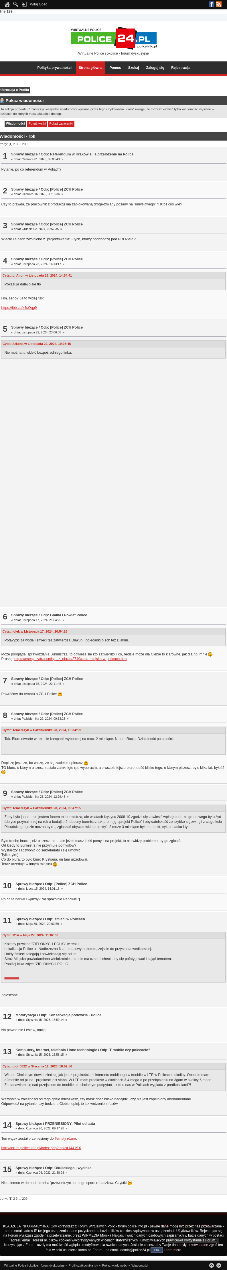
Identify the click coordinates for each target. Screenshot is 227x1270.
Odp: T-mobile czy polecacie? (125, 1050)
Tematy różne (65, 1139)
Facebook (211, 4)
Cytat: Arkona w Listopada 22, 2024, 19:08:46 (37, 343)
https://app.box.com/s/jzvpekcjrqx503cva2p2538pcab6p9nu (11, 978)
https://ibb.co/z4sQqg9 (19, 308)
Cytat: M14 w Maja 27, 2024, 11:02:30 (30, 935)
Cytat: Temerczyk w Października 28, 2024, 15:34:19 (42, 730)
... (20, 144)
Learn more (172, 1250)
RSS (219, 4)
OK (156, 1250)
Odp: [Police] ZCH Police (62, 189)
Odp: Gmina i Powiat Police (64, 615)
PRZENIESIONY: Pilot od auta (70, 1124)
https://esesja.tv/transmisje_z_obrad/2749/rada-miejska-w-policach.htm (70, 659)
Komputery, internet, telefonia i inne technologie (56, 1050)
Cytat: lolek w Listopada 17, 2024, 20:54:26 (35, 631)
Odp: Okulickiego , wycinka (68, 1168)
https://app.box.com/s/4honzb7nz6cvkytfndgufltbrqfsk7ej (11, 977)
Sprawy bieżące (24, 154)
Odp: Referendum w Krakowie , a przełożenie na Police (87, 154)
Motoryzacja (25, 1015)
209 (24, 144)
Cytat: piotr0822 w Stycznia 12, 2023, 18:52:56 (37, 1066)
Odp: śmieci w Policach (65, 919)
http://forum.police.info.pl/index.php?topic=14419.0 (41, 1148)
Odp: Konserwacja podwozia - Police (70, 1015)
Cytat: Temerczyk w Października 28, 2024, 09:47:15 (42, 808)
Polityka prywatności (54, 68)
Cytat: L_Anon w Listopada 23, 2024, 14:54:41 (37, 275)
